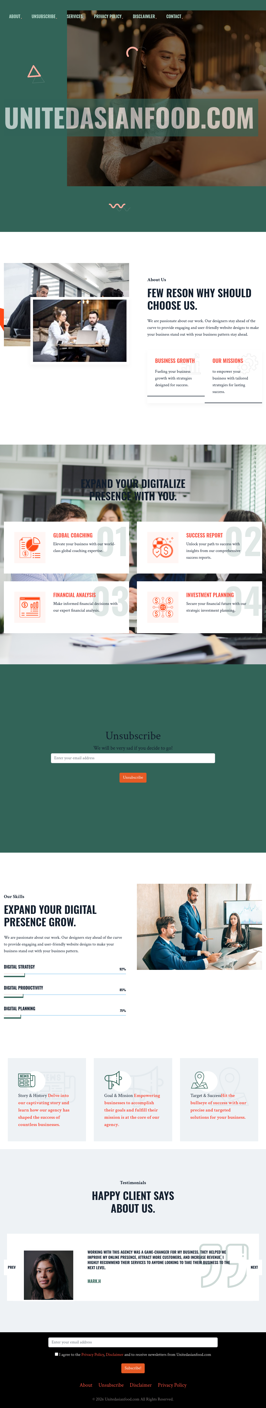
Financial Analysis (74, 595)
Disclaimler (144, 16)
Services (75, 16)
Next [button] (254, 1267)
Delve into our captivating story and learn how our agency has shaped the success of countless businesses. (43, 1110)
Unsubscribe (44, 16)
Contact (173, 16)
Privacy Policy (108, 16)
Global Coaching (73, 535)
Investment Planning (210, 595)
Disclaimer (115, 1354)
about (14, 16)
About (85, 1385)
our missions (227, 360)
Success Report (204, 535)
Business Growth (175, 360)
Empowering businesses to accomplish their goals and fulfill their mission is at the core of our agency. (132, 1110)
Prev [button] (12, 1267)
